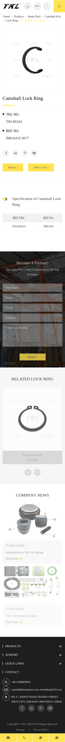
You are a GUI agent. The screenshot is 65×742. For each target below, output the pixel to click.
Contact (12, 672)
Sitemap (20, 729)
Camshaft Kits (53, 16)
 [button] (27, 472)
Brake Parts (34, 16)
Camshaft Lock (32, 453)
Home (6, 16)
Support (11, 654)
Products (19, 16)
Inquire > (13, 167)
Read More (14, 556)
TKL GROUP (28, 724)
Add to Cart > (41, 167)
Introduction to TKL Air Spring (24, 550)
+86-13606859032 (21, 682)
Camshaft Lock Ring (33, 20)
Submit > (32, 358)
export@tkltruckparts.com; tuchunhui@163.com (36, 689)
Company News (32, 497)
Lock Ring (12, 20)
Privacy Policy (41, 729)
